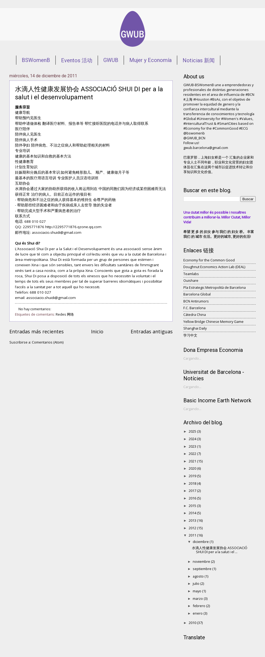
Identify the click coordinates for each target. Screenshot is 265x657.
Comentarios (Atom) (47, 342)
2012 (193, 527)
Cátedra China (194, 314)
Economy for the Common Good (209, 260)
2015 (193, 505)
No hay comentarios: (35, 308)
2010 (193, 622)
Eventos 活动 (76, 60)
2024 (193, 438)
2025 (193, 431)
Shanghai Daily (195, 328)
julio (196, 583)
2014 (193, 512)
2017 (193, 490)
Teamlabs (191, 273)
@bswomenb (194, 133)
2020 (193, 468)
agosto (199, 576)
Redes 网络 (65, 314)
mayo (197, 591)
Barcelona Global (197, 294)
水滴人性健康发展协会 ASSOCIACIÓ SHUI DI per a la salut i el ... (219, 549)
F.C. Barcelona (194, 307)
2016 (193, 498)
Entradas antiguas (152, 331)
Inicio (97, 331)
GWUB (110, 60)
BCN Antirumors (196, 301)
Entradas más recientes (36, 331)
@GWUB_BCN (194, 138)
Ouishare (190, 280)
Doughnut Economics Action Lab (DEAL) (214, 266)
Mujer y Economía (150, 60)
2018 (193, 483)
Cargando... (192, 358)
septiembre (202, 568)
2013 (193, 520)
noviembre (202, 561)
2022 (193, 453)
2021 (193, 461)
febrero (199, 605)
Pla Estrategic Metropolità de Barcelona (214, 287)
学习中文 (190, 335)
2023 (193, 446)
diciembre (201, 541)
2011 (193, 535)
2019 (193, 475)
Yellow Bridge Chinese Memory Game (213, 321)
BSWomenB (36, 60)
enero (198, 613)
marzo (198, 598)
